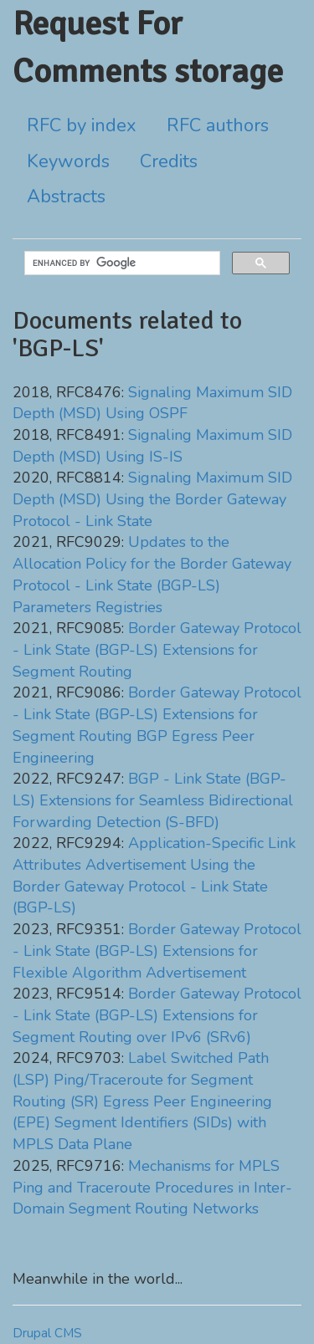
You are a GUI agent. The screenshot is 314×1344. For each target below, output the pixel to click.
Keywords (68, 161)
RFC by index (81, 125)
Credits (169, 161)
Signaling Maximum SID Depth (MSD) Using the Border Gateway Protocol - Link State (152, 499)
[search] (120, 263)
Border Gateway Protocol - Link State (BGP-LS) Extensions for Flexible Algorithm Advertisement (157, 950)
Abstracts (66, 196)
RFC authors (218, 125)
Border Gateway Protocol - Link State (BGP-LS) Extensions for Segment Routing (157, 649)
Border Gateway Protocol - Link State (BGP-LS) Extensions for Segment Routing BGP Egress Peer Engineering (157, 724)
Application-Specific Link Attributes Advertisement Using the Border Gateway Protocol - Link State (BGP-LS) (154, 875)
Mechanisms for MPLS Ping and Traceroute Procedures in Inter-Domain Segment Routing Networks (152, 1187)
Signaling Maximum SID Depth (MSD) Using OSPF (152, 403)
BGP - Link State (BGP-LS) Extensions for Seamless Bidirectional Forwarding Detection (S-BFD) (153, 800)
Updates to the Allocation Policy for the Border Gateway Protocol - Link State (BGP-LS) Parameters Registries (152, 574)
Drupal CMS (47, 1333)
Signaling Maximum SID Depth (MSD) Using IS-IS (152, 446)
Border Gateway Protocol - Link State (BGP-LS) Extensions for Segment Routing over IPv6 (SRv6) (157, 1015)
